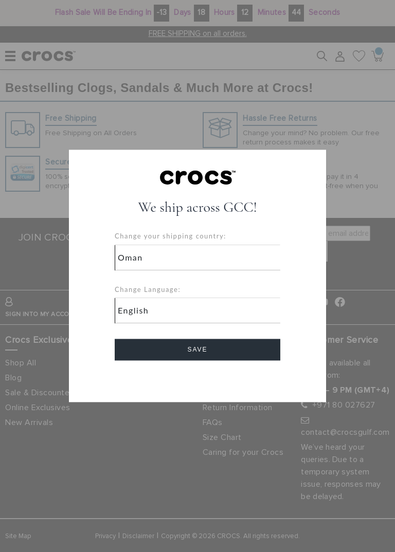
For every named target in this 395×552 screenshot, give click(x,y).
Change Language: (148, 289)
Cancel (198, 379)
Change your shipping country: (170, 236)
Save (197, 350)
